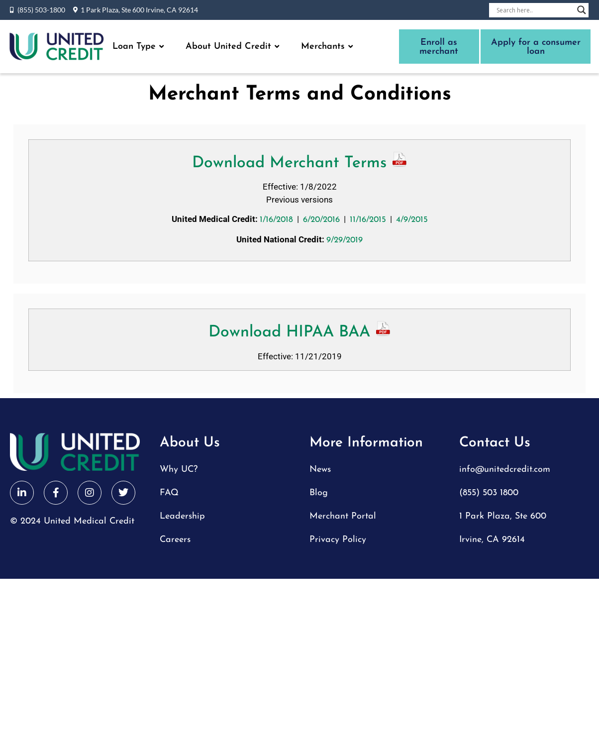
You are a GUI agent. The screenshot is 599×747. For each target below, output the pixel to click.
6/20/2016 (321, 219)
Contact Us (494, 443)
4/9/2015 (412, 219)
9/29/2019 (344, 240)
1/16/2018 (276, 219)
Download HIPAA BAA (299, 332)
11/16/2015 (368, 219)
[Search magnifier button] (582, 10)
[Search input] (534, 10)
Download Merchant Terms (299, 163)
